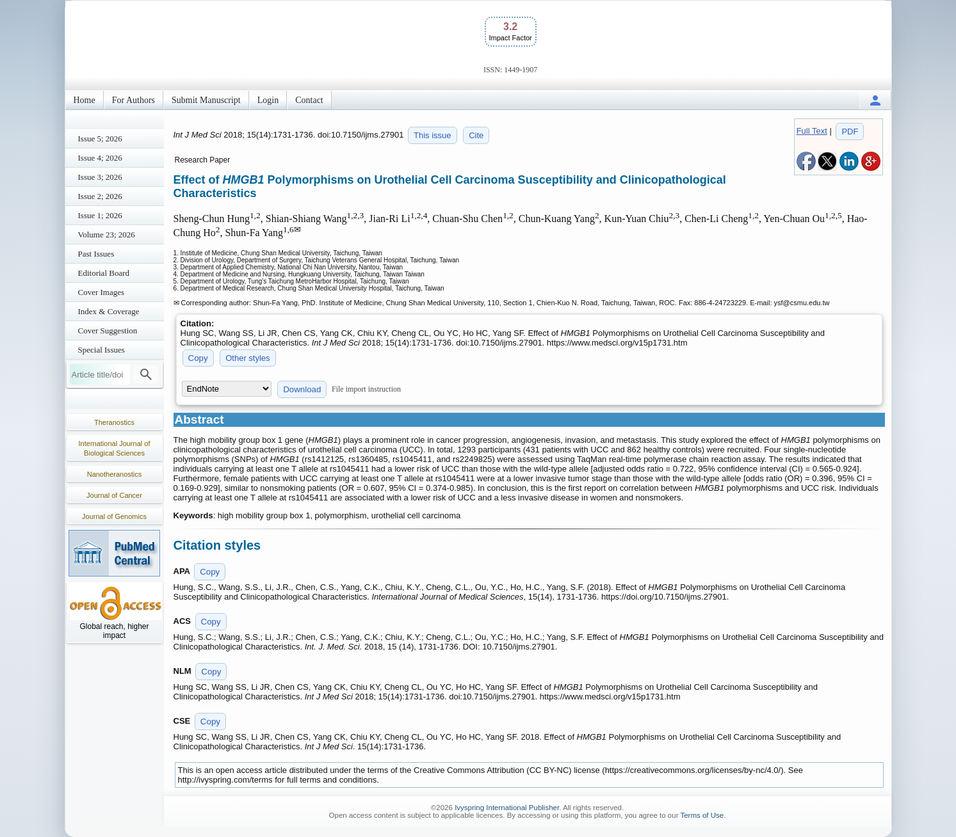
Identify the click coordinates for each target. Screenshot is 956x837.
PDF (849, 131)
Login (268, 100)
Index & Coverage (109, 311)
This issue (432, 135)
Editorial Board (104, 273)
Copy (198, 358)
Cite (476, 135)
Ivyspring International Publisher (507, 807)
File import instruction (366, 389)
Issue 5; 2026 (100, 138)
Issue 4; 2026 (100, 158)
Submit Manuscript (206, 100)
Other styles (247, 358)
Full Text (812, 131)
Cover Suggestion (108, 330)
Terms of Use (702, 815)
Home (84, 100)
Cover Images (101, 292)
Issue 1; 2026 (100, 215)
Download (302, 389)
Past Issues (96, 254)
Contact (309, 100)
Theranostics (114, 422)
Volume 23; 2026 (106, 234)
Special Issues (101, 350)
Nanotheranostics (114, 474)
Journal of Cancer (114, 495)
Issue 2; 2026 (100, 196)
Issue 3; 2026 (100, 177)
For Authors (133, 100)
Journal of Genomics (114, 516)
